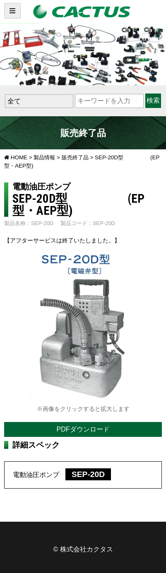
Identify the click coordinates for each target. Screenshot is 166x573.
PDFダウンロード (83, 429)
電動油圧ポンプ (62, 474)
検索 (153, 100)
